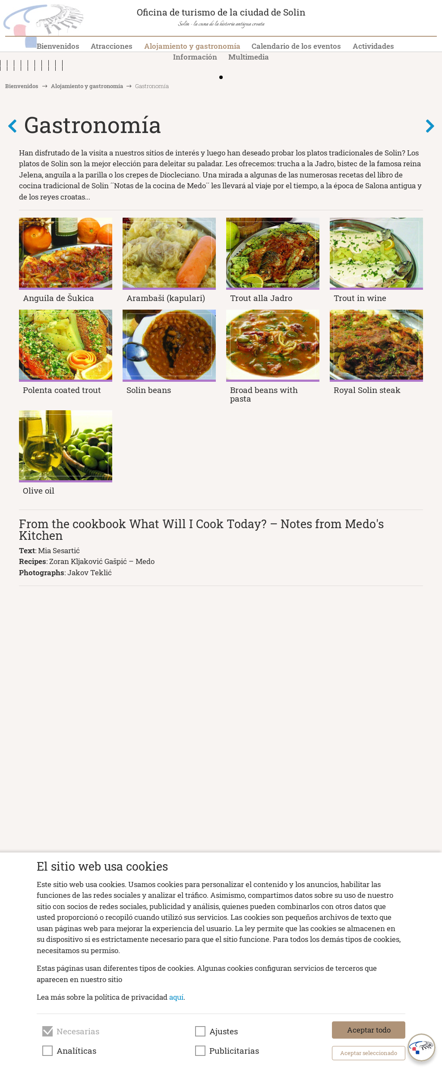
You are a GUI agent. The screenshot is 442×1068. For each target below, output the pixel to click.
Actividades (373, 46)
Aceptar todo (369, 1030)
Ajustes (223, 1031)
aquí (176, 997)
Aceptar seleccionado (368, 1052)
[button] (432, 138)
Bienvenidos (58, 46)
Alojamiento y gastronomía (192, 46)
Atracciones (112, 46)
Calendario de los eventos (296, 46)
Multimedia (248, 57)
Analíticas (76, 1051)
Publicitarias (234, 1051)
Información (195, 57)
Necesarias (78, 1031)
